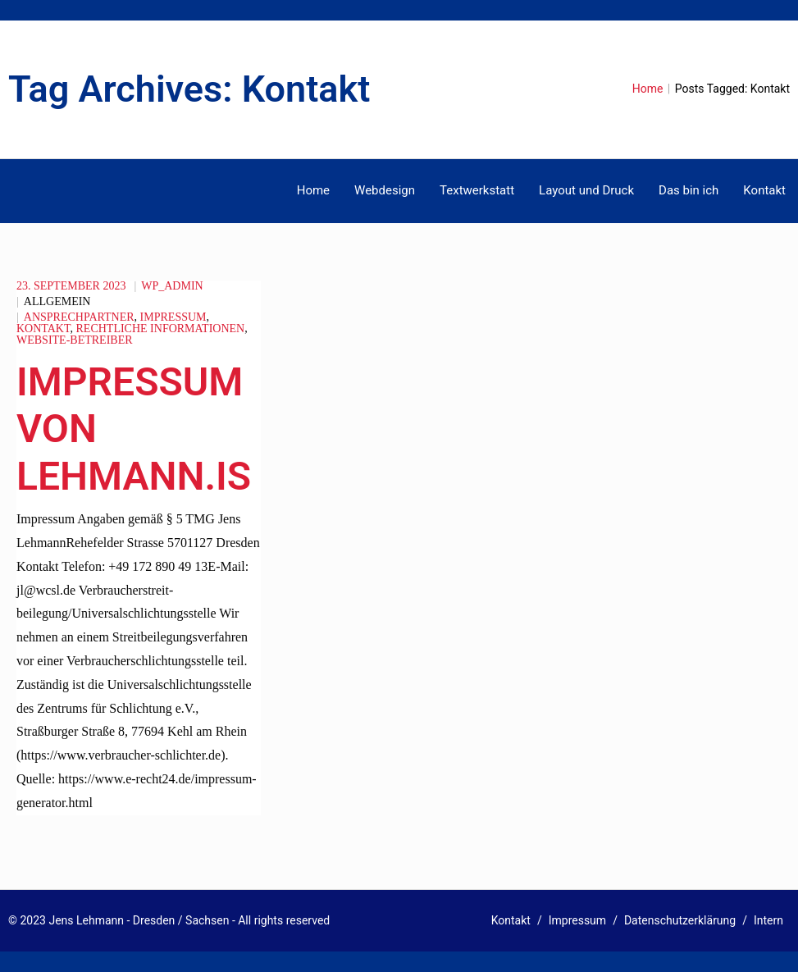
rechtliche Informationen (160, 328)
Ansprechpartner (79, 317)
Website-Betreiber (74, 340)
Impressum (173, 317)
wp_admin (172, 286)
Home (647, 88)
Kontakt (43, 328)
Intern (768, 920)
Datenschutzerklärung (680, 920)
